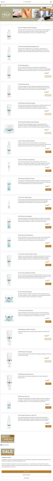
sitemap (23, 478)
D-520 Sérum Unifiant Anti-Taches (26, 178)
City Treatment (5, 445)
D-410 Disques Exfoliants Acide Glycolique (28, 122)
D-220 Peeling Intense (23, 84)
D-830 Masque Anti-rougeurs (25, 351)
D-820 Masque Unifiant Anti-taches (26, 329)
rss (25, 478)
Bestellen (48, 151)
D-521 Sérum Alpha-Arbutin (25, 197)
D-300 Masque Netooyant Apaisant (26, 103)
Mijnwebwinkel (40, 478)
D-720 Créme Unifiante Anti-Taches (26, 272)
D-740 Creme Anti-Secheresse (25, 310)
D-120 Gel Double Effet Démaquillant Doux (28, 46)
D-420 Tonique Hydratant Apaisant (26, 140)
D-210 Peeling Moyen (23, 65)
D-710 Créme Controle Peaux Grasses (27, 254)
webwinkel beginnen (30, 478)
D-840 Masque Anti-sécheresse (25, 374)
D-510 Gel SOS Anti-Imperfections (26, 159)
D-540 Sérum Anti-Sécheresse (25, 235)
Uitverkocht (48, 76)
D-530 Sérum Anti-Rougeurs (25, 216)
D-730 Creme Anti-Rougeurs (25, 291)
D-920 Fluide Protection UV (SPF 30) (27, 415)
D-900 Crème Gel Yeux (23, 396)
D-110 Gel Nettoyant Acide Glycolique (27, 27)
